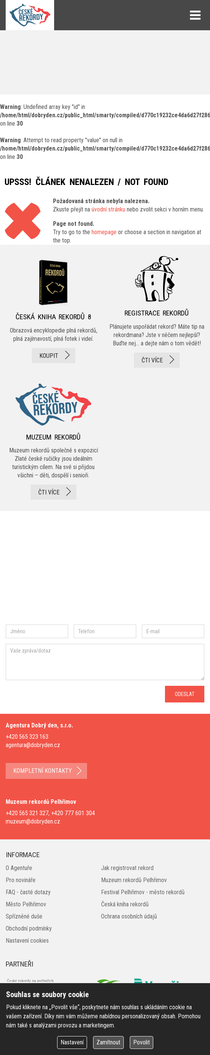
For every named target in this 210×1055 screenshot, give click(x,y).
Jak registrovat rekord (127, 868)
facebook (28, 572)
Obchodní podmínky (29, 928)
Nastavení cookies (27, 940)
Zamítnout (108, 1042)
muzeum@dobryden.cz (33, 821)
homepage (104, 232)
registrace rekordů (156, 311)
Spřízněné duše (24, 916)
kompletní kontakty (42, 770)
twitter (95, 572)
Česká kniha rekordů (125, 904)
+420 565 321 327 (27, 813)
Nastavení (72, 1042)
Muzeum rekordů (53, 439)
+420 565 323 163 (27, 736)
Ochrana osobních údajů (129, 916)
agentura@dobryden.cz (33, 745)
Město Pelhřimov (26, 904)
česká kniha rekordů (53, 311)
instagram (69, 572)
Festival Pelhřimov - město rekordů (143, 892)
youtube (128, 572)
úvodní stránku (108, 209)
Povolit (141, 1042)
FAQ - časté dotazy (28, 892)
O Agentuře (19, 868)
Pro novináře (21, 880)
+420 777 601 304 (73, 813)
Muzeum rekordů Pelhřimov (134, 880)
